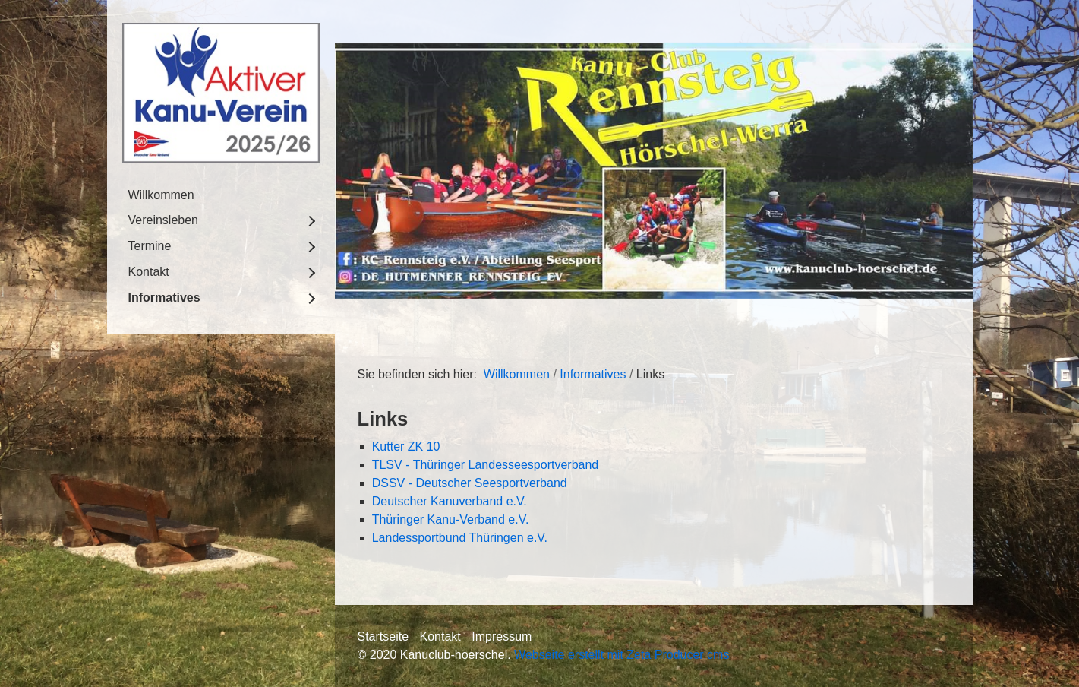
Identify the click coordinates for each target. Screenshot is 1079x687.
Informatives (164, 297)
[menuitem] (221, 195)
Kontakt (148, 271)
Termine (150, 245)
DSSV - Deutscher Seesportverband (469, 482)
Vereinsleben (163, 220)
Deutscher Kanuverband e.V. (449, 501)
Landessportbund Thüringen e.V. (459, 537)
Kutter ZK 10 (406, 446)
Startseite (383, 636)
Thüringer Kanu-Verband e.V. (450, 519)
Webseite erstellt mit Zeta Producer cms (621, 654)
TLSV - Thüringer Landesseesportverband (485, 464)
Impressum (502, 636)
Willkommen (161, 194)
